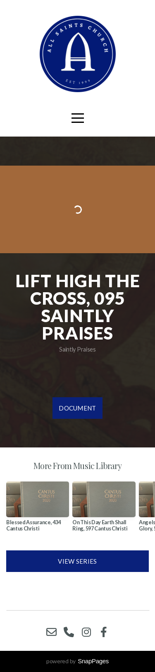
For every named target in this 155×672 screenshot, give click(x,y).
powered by (77, 661)
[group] (37, 509)
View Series (77, 561)
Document (77, 408)
